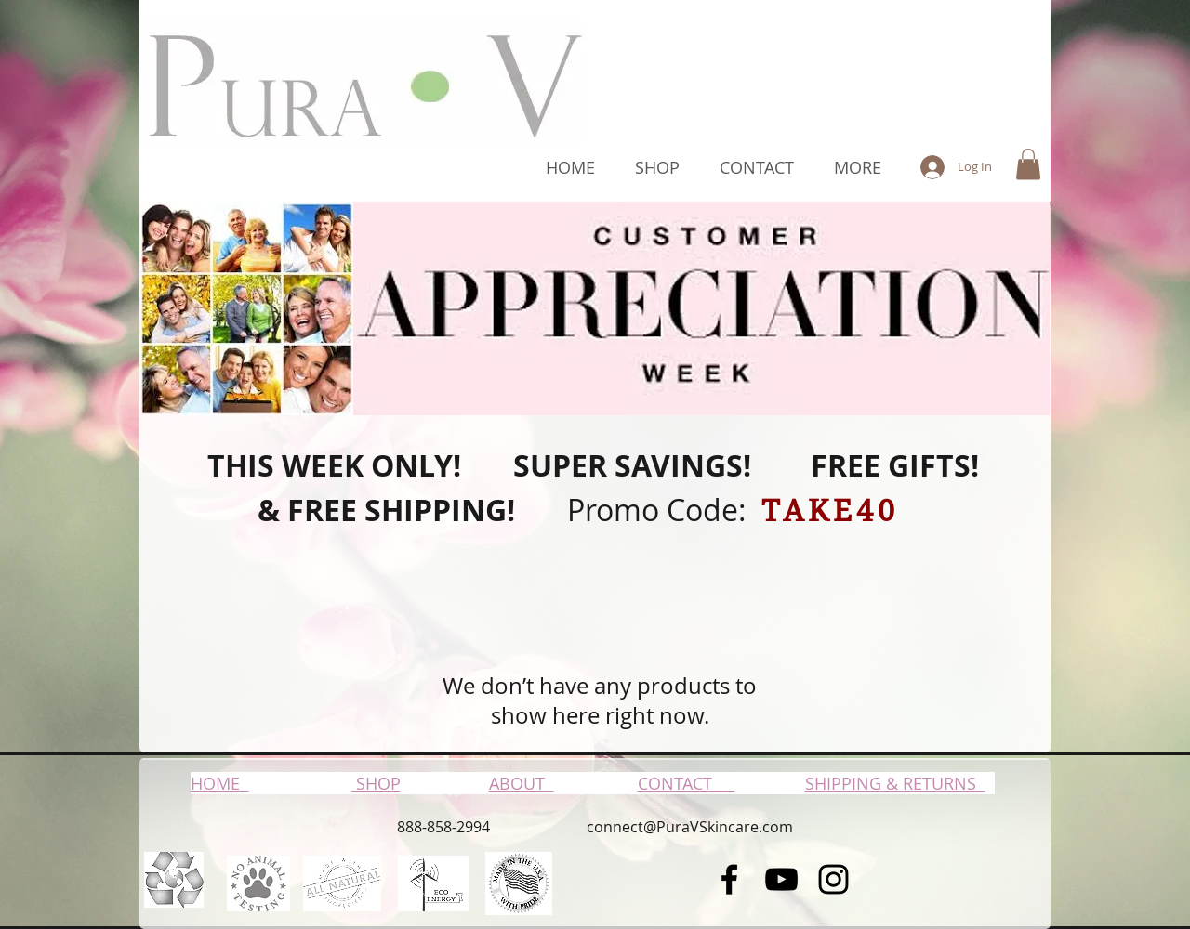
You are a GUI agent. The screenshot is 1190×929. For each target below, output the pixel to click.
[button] (1028, 164)
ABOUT (521, 783)
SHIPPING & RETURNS (895, 783)
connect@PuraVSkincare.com (690, 827)
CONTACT (686, 783)
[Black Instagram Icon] (833, 879)
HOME (220, 783)
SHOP (376, 783)
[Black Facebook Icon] (729, 879)
